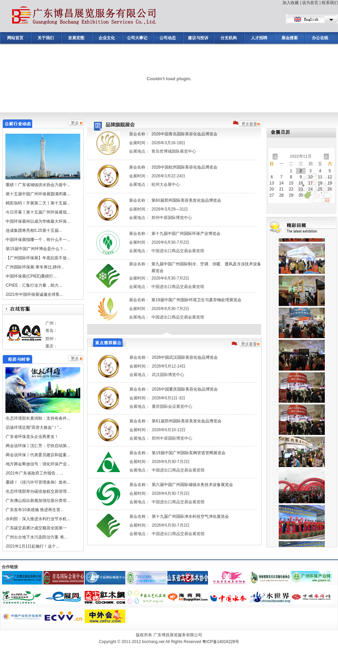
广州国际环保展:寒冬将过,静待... (35, 267)
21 (281, 189)
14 (281, 183)
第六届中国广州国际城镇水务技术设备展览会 (192, 484)
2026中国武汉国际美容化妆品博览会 (185, 357)
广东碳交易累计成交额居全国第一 (36, 528)
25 (320, 189)
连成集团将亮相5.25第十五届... (34, 230)
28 (281, 195)
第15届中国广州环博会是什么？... (36, 248)
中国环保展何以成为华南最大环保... (38, 221)
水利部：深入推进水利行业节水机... (38, 518)
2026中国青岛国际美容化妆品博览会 (184, 134)
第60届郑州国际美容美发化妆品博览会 (186, 200)
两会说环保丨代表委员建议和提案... (38, 455)
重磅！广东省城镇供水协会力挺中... (38, 184)
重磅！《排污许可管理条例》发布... (38, 482)
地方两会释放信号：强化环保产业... (38, 464)
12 (330, 177)
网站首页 (15, 38)
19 (330, 183)
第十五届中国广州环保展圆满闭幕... (38, 194)
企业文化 (107, 38)
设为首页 (310, 2)
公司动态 (168, 38)
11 (320, 177)
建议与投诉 (198, 38)
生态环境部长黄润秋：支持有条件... (38, 418)
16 (300, 183)
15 (291, 183)
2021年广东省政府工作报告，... (34, 473)
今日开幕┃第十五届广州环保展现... (38, 212)
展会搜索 (289, 38)
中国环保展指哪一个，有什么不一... (38, 239)
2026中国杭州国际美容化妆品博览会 (184, 167)
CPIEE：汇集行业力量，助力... (34, 285)
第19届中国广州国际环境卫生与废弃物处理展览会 (196, 299)
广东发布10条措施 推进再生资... (35, 509)
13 (272, 183)
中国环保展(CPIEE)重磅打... (31, 276)
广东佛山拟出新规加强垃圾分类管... (38, 500)
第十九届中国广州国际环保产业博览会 (185, 233)
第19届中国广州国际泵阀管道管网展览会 (188, 452)
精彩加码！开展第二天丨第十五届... (38, 203)
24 (310, 189)
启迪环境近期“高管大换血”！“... (34, 427)
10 (310, 177)
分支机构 (228, 38)
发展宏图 (76, 38)
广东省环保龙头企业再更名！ (32, 436)
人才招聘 (259, 38)
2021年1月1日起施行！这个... (32, 546)
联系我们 (330, 2)
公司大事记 (137, 38)
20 (272, 189)
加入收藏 (290, 2)
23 (300, 189)
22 (291, 189)
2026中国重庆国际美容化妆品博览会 (185, 389)
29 (291, 195)
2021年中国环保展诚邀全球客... (34, 294)
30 (300, 195)
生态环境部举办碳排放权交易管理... (38, 491)
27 (272, 195)
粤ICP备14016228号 (220, 641)
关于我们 (46, 38)
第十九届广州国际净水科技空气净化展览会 (190, 516)
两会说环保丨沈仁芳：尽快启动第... (38, 445)
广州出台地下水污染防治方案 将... (36, 537)
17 (310, 183)
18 (320, 183)
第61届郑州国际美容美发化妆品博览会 (186, 421)
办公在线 (320, 38)
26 (330, 189)
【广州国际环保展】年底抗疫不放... (38, 258)
